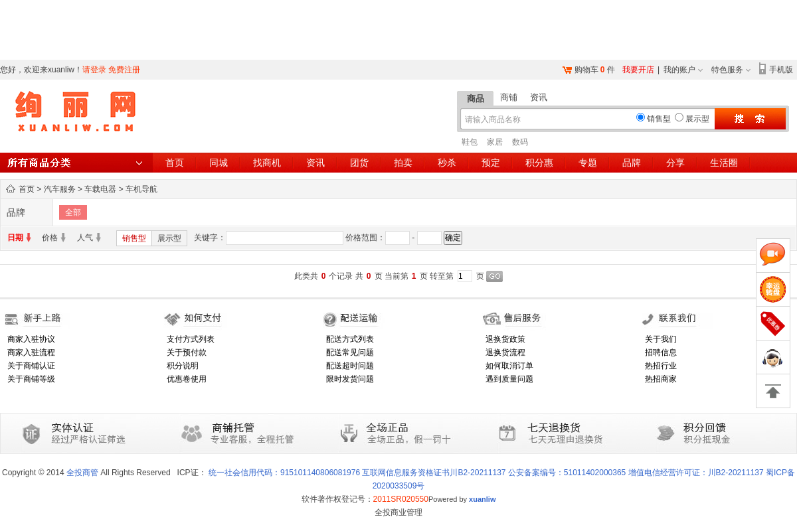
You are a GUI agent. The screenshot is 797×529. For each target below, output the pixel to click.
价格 (50, 237)
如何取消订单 (509, 365)
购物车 (586, 69)
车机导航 (141, 189)
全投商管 (82, 472)
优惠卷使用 (187, 379)
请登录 (94, 69)
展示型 (169, 238)
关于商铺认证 (31, 365)
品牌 (631, 162)
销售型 (134, 238)
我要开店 (638, 69)
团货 (359, 162)
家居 (495, 142)
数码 (520, 142)
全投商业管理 (398, 512)
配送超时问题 (350, 365)
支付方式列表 (191, 339)
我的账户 (679, 69)
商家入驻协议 (31, 339)
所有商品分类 (76, 163)
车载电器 (100, 189)
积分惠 (539, 162)
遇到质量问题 (509, 379)
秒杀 (447, 162)
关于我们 (661, 339)
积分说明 (183, 365)
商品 (475, 99)
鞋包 (470, 142)
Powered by (462, 499)
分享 (675, 162)
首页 (174, 162)
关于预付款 (187, 352)
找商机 (267, 162)
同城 (218, 162)
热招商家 (661, 379)
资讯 (538, 97)
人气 (85, 237)
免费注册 (124, 69)
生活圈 (724, 162)
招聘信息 (661, 352)
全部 (73, 212)
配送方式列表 (350, 339)
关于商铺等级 (31, 379)
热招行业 (661, 365)
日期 (15, 237)
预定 (491, 162)
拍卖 (403, 162)
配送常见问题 (350, 352)
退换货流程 (505, 352)
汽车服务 (60, 189)
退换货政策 (505, 339)
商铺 (508, 97)
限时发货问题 (350, 379)
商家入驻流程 (31, 352)
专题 (587, 162)
